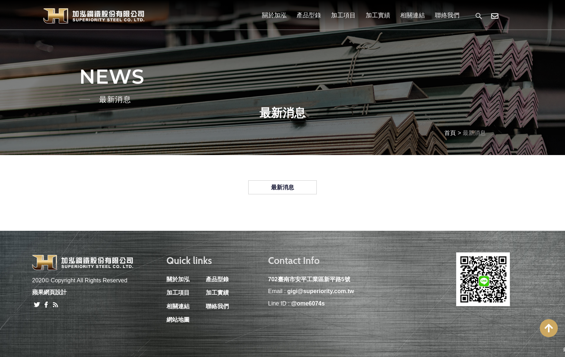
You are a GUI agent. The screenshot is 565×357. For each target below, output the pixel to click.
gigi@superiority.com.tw (320, 291)
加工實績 (378, 15)
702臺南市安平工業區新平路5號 (309, 279)
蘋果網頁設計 (49, 292)
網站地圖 (178, 320)
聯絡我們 (447, 15)
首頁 (450, 133)
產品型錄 (309, 15)
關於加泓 (274, 15)
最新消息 (282, 187)
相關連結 (412, 15)
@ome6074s (308, 303)
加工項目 (343, 15)
